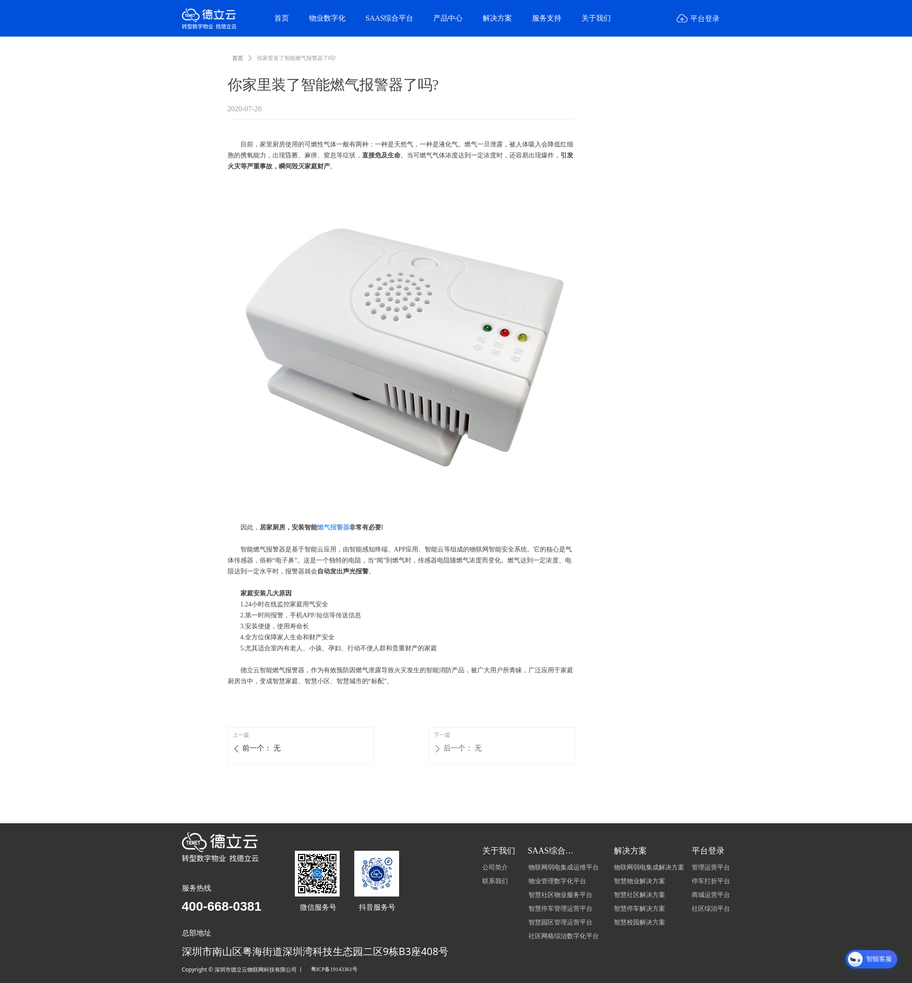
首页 (237, 58)
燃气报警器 (333, 527)
